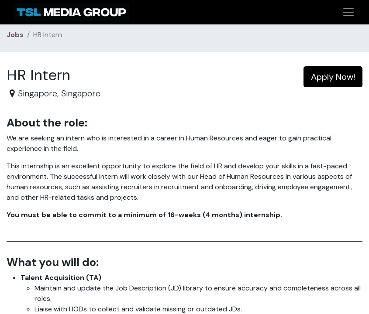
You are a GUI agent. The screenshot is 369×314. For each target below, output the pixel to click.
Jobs (15, 34)
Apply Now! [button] (333, 76)
